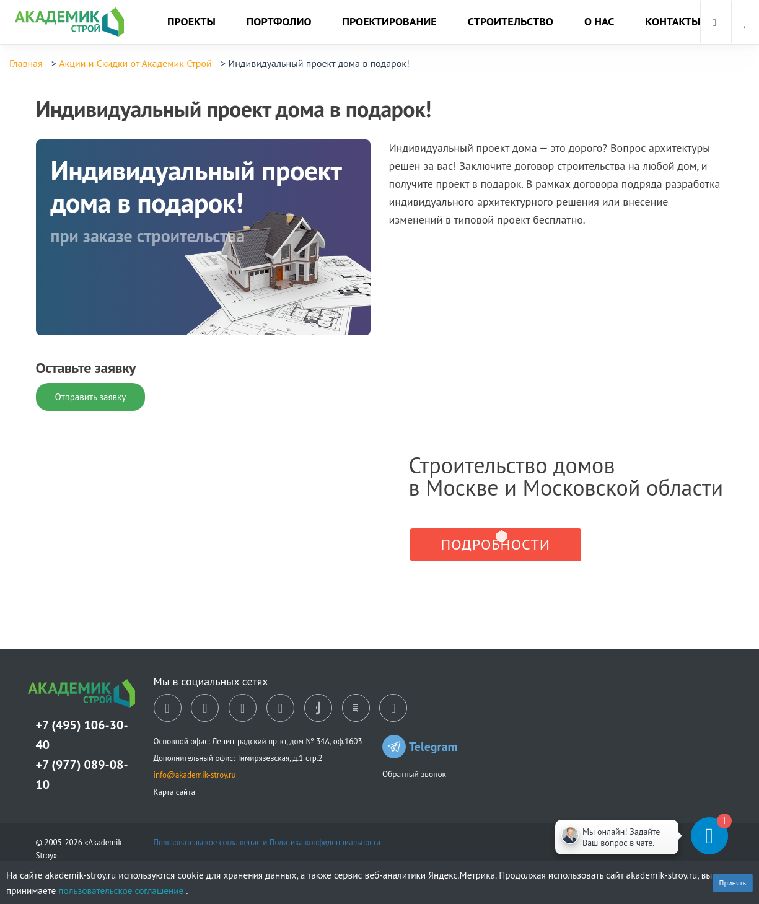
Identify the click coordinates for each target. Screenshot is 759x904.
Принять (732, 882)
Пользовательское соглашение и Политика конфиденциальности (267, 842)
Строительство (510, 21)
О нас (599, 21)
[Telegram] (670, 835)
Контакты (672, 21)
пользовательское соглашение (122, 890)
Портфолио (279, 21)
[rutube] (356, 708)
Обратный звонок (414, 773)
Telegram (420, 746)
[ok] (205, 708)
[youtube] (393, 708)
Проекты (191, 21)
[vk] (168, 708)
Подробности (496, 544)
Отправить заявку (90, 397)
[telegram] (280, 708)
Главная (26, 63)
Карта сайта (174, 792)
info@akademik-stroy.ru (195, 775)
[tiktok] (318, 708)
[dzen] (243, 708)
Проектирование (390, 21)
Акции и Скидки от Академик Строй (135, 63)
